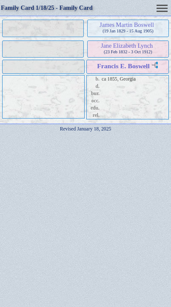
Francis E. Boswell (123, 66)
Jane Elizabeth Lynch (127, 45)
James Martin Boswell (127, 24)
